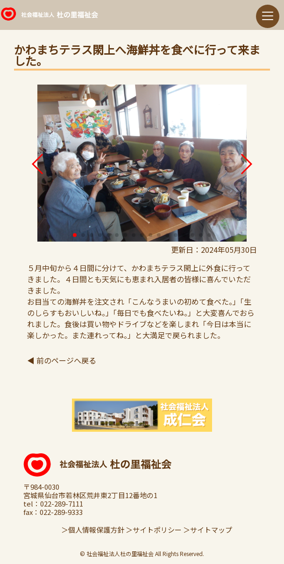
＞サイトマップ (207, 530)
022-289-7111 (61, 504)
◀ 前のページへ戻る (61, 360)
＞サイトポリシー (154, 530)
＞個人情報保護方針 (92, 530)
